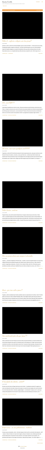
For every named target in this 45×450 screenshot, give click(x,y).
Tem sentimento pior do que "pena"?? (14, 336)
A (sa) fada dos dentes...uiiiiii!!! (13, 381)
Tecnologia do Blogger (22, 446)
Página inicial (5, 5)
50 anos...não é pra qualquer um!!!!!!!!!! (16, 148)
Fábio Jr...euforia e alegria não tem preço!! (16, 41)
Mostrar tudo (39, 10)
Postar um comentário (12, 115)
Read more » (41, 53)
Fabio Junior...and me (9, 210)
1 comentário (10, 53)
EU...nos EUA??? (8, 102)
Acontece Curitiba (7, 2)
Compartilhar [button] (4, 53)
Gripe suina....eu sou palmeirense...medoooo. (17, 427)
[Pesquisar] (38, 2)
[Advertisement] (22, 64)
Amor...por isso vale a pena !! (12, 290)
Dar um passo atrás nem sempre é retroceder (17, 256)
